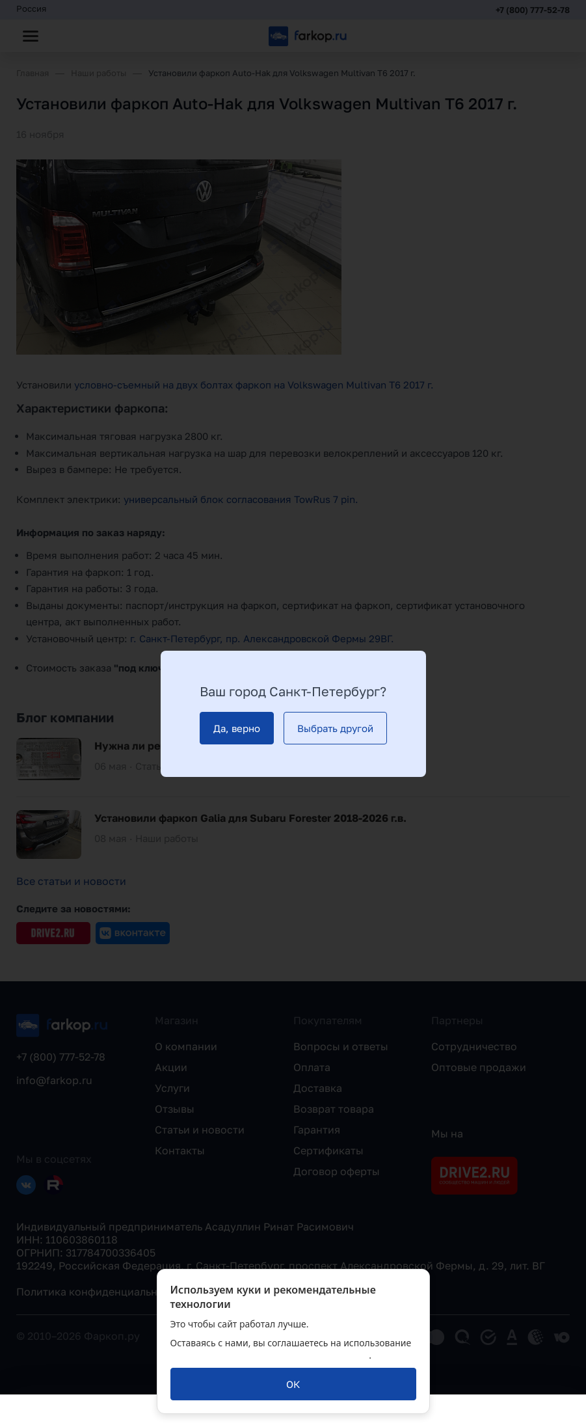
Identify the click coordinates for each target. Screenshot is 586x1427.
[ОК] (293, 1384)
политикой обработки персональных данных (269, 1355)
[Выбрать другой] (335, 728)
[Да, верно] (237, 728)
